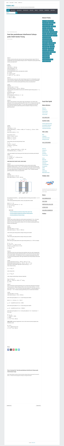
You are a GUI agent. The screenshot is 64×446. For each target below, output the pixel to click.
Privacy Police (45, 111)
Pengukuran (45, 48)
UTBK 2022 (31, 10)
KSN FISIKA (41, 10)
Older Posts (38, 405)
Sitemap (44, 151)
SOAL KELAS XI (19, 10)
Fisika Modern (50, 28)
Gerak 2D (44, 33)
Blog (43, 134)
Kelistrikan (44, 162)
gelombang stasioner (46, 61)
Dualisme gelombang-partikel (48, 24)
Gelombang (44, 170)
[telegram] (19, 350)
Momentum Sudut (46, 46)
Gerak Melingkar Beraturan (47, 35)
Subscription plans (46, 137)
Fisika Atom (53, 26)
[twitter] (11, 350)
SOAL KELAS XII (25, 10)
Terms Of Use (45, 112)
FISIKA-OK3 (10, 5)
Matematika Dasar (45, 172)
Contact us (44, 109)
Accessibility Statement (46, 125)
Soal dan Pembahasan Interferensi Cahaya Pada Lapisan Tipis (21, 211)
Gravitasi (55, 35)
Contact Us (20, 2)
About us (44, 108)
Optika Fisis (52, 46)
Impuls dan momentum (46, 37)
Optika (43, 167)
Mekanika (44, 159)
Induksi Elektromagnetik (47, 39)
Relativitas (45, 50)
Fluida (43, 169)
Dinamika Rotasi (52, 22)
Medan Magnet (51, 44)
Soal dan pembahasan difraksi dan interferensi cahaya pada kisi (21, 213)
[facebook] (8, 350)
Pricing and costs (45, 139)
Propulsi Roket (50, 48)
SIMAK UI (36, 10)
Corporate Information (46, 128)
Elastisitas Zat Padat (46, 26)
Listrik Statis (45, 44)
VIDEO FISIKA (53, 10)
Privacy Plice (44, 114)
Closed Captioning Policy (47, 123)
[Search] (10, 13)
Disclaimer (12, 2)
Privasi (16, 2)
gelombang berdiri (46, 55)
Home (8, 10)
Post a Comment (9, 39)
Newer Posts (9, 405)
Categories (44, 136)
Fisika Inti (44, 28)
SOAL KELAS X (13, 10)
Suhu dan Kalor (50, 50)
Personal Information (46, 126)
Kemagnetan (44, 166)
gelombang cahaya (46, 57)
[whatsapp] (16, 350)
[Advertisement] (23, 23)
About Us (44, 148)
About (7, 2)
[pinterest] (14, 350)
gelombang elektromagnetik (48, 59)
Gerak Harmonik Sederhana (51, 33)
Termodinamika (45, 164)
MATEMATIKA (47, 10)
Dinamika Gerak (45, 22)
